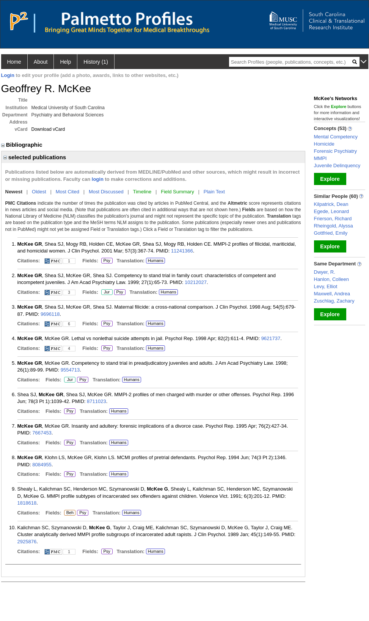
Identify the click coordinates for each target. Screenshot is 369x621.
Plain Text (214, 191)
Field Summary (177, 191)
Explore (329, 179)
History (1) (95, 62)
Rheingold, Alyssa (333, 226)
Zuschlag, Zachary (334, 301)
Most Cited (67, 191)
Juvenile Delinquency (337, 165)
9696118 (50, 314)
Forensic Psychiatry (335, 151)
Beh (69, 513)
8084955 (42, 464)
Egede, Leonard (331, 211)
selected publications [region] (34, 157)
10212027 (196, 282)
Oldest (39, 191)
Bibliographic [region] (22, 144)
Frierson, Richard (333, 218)
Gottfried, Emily (331, 233)
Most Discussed (106, 191)
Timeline (142, 191)
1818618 (27, 503)
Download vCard (48, 129)
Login (7, 75)
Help (65, 62)
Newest (14, 191)
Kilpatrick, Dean (331, 204)
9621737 (271, 338)
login (98, 179)
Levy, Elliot (326, 286)
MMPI (320, 158)
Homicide (324, 144)
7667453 (42, 433)
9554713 (70, 370)
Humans (155, 260)
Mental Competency (336, 137)
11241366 (182, 251)
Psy (107, 260)
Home (14, 62)
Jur (107, 292)
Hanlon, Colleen (331, 279)
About (41, 62)
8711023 (96, 401)
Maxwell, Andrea (332, 293)
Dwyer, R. (324, 272)
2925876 (27, 541)
